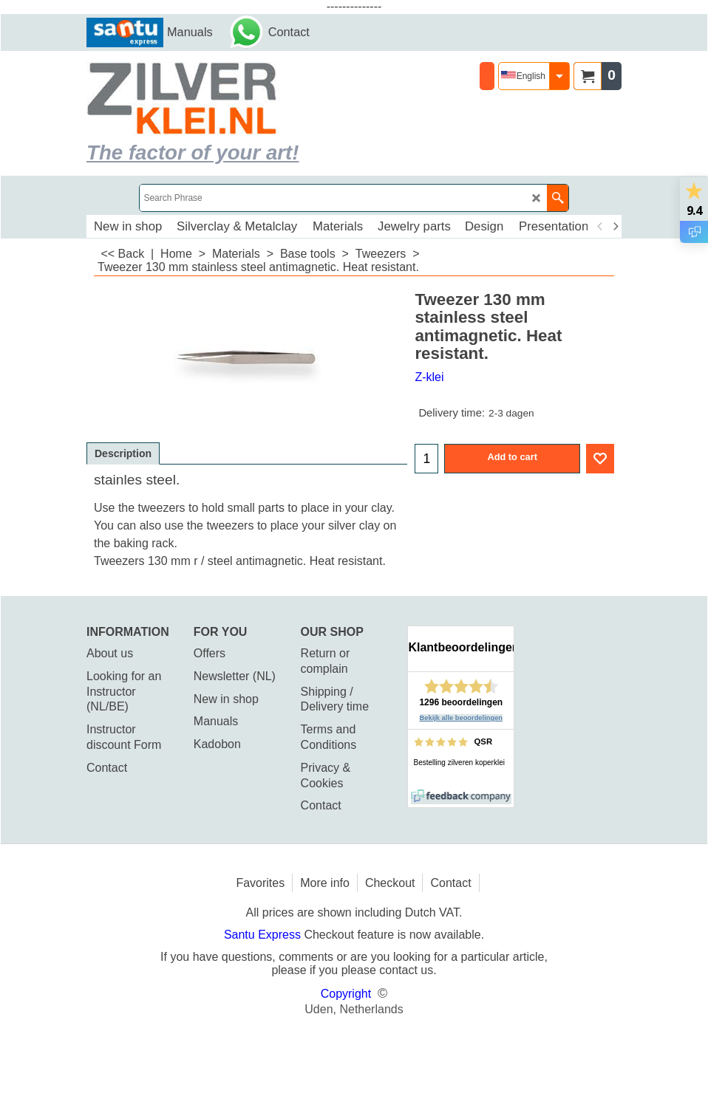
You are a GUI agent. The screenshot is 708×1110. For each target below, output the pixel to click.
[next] (615, 226)
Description (123, 453)
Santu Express (264, 934)
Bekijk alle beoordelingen (461, 718)
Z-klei (429, 377)
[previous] (600, 226)
